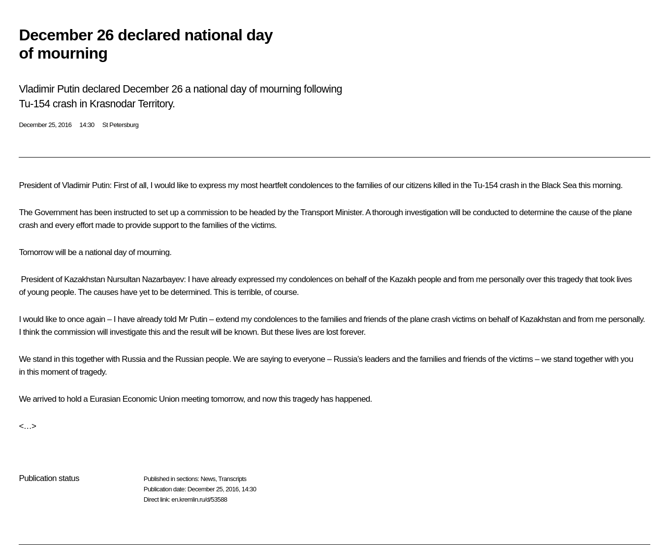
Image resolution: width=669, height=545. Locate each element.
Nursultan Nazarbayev (145, 279)
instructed (130, 212)
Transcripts (232, 478)
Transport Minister (331, 212)
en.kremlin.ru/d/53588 (199, 499)
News (207, 478)
